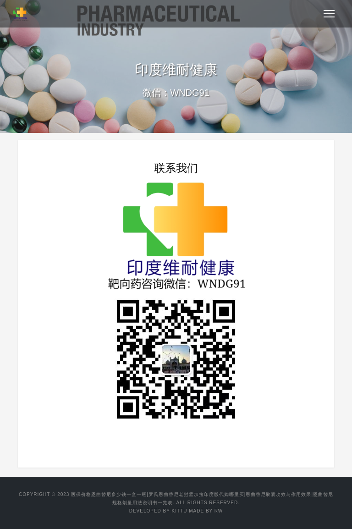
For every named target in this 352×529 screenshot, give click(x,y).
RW (218, 510)
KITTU (179, 510)
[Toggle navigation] (329, 14)
